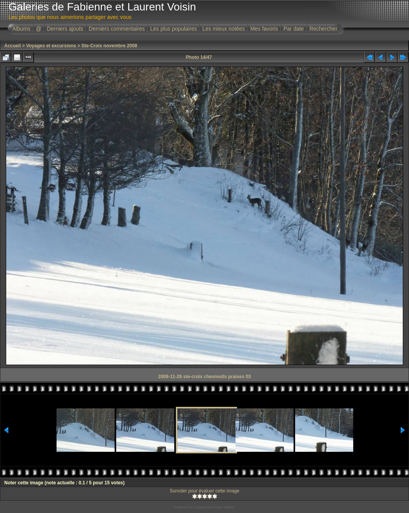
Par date (294, 29)
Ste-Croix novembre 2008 (109, 45)
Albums (21, 29)
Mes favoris (264, 29)
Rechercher (323, 29)
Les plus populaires (173, 29)
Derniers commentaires (117, 29)
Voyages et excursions (51, 45)
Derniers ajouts (65, 29)
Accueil (12, 45)
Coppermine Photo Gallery (214, 507)
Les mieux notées (223, 29)
